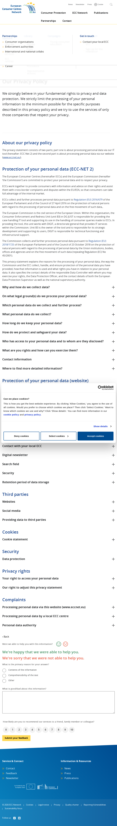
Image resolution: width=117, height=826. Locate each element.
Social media (11, 511)
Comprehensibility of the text (23, 675)
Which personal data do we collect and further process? (42, 305)
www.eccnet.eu (11, 157)
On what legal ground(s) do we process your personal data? (44, 296)
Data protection (13, 559)
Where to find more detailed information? (32, 368)
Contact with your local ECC (22, 446)
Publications (101, 13)
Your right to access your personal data (30, 578)
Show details (101, 426)
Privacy (57, 805)
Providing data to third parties (24, 519)
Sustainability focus (13, 809)
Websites (8, 501)
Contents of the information (22, 670)
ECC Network (80, 13)
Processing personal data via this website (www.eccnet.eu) (43, 607)
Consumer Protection (53, 13)
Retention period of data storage (25, 482)
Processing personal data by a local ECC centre (35, 616)
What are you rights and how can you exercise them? (40, 350)
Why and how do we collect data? (26, 287)
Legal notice (43, 805)
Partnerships (48, 21)
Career (9, 66)
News (70, 4)
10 (71, 730)
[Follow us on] (14, 818)
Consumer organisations (19, 42)
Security (8, 473)
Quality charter (72, 805)
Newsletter (80, 4)
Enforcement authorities (19, 47)
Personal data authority (19, 625)
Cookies (29, 805)
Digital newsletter (15, 455)
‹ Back (5, 637)
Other (11, 680)
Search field (10, 464)
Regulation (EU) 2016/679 (88, 200)
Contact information (17, 359)
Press (89, 4)
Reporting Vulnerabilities (95, 805)
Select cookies (58, 436)
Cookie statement (15, 539)
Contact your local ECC (96, 42)
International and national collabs (24, 51)
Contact (66, 21)
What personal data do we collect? (26, 314)
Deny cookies (21, 436)
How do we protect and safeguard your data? (34, 332)
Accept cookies (95, 436)
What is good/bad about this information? (24, 689)
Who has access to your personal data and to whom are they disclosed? (53, 341)
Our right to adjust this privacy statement (32, 587)
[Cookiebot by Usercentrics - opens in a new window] (100, 387)
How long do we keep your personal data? (32, 323)
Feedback (11, 773)
